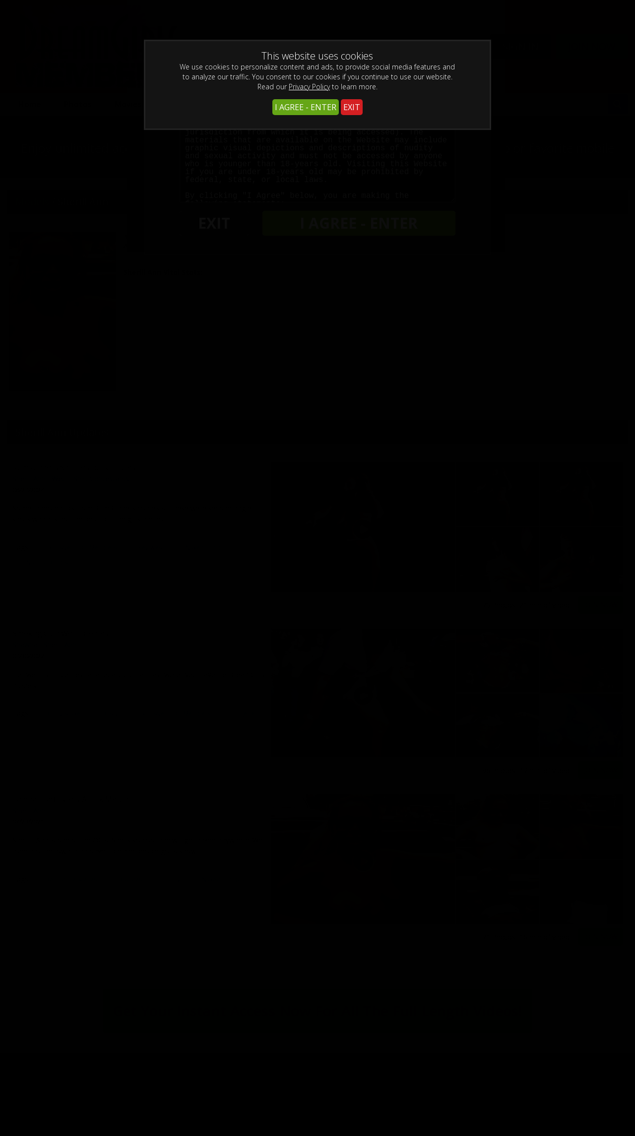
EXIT (351, 107)
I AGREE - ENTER (305, 107)
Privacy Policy (309, 86)
